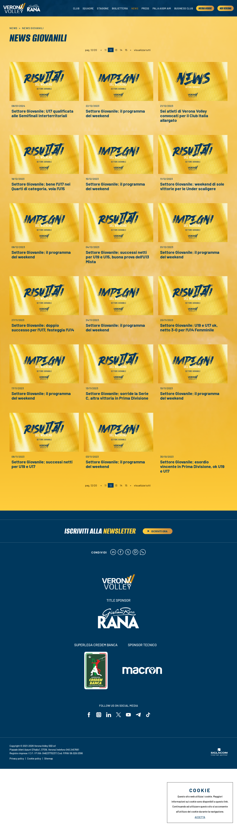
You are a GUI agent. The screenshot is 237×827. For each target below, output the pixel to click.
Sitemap (48, 816)
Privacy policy (17, 816)
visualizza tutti (142, 49)
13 (116, 49)
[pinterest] (135, 552)
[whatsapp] (143, 552)
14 (121, 49)
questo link (222, 801)
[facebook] (120, 552)
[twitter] (128, 552)
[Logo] (14, 8)
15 (126, 49)
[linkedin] (113, 552)
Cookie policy (34, 816)
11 (105, 49)
